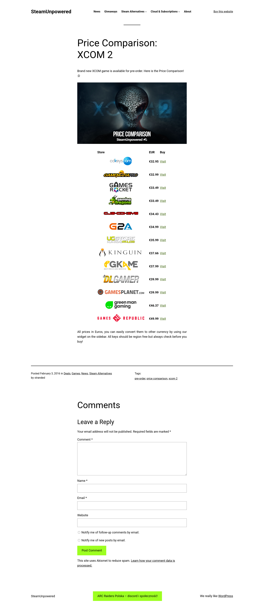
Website (82, 515)
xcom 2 (173, 378)
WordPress (225, 596)
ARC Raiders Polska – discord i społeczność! (127, 596)
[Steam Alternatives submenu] (146, 11)
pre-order (140, 378)
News (84, 373)
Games (76, 373)
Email (82, 498)
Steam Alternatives (100, 373)
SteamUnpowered (51, 11)
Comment (85, 439)
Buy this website (223, 11)
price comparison (157, 378)
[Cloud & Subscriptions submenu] (179, 11)
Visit (163, 161)
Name (82, 480)
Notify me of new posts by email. (103, 540)
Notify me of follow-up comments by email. (110, 532)
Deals (67, 373)
